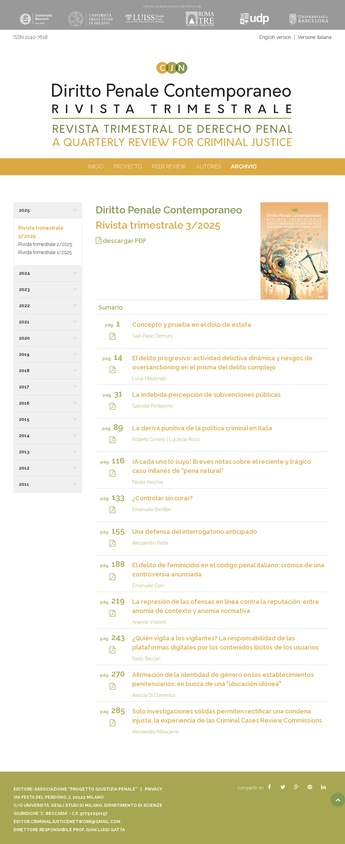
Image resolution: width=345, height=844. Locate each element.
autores (208, 166)
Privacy (153, 789)
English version (275, 37)
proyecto (128, 166)
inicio (96, 166)
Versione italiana (314, 37)
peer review (169, 166)
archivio (244, 166)
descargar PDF (121, 240)
